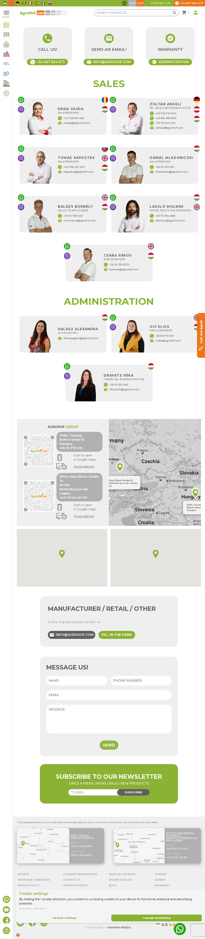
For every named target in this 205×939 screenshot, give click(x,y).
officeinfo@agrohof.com (122, 390)
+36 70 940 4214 (163, 123)
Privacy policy (25, 908)
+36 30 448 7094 (81, 846)
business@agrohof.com (121, 270)
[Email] (109, 695)
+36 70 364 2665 (162, 216)
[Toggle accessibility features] (124, 3)
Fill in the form (117, 635)
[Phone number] (141, 680)
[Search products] (136, 12)
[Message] (109, 719)
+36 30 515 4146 (116, 385)
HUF (132, 3)
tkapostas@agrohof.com (76, 172)
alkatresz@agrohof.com (167, 221)
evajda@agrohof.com (74, 123)
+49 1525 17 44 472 (177, 848)
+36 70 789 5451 (70, 216)
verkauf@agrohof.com (166, 128)
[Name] (76, 680)
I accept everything (156, 917)
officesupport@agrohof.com (78, 338)
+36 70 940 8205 (81, 855)
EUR (140, 3)
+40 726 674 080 (71, 118)
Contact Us (160, 3)
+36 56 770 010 (162, 336)
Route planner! (84, 466)
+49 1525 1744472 (163, 113)
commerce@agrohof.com (77, 221)
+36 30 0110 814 (162, 167)
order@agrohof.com (165, 341)
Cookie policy (39, 908)
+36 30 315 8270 (116, 265)
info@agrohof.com (71, 634)
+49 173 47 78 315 (176, 857)
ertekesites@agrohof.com (169, 172)
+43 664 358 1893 (163, 118)
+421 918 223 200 (71, 167)
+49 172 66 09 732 (73, 497)
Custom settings (64, 917)
